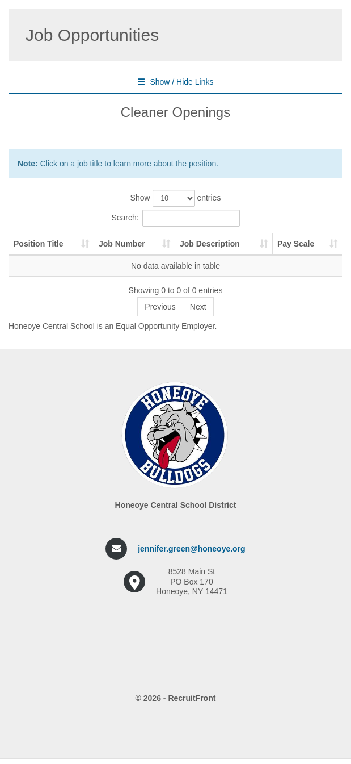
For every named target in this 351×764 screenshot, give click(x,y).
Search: (175, 218)
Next (198, 306)
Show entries (175, 198)
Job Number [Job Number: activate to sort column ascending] (122, 243)
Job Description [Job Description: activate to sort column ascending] (210, 243)
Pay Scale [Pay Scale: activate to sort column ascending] (295, 243)
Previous (160, 306)
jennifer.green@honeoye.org (191, 548)
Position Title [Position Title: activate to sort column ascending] (39, 243)
